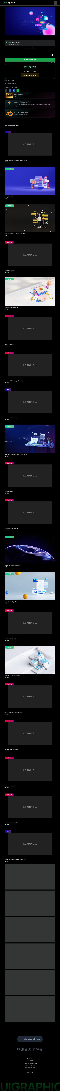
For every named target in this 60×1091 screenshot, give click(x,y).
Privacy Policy (30, 1065)
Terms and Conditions (30, 1063)
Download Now (30, 60)
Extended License (14, 43)
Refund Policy (30, 1068)
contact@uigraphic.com (30, 1039)
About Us (30, 1058)
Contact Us (30, 1060)
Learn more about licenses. (30, 48)
